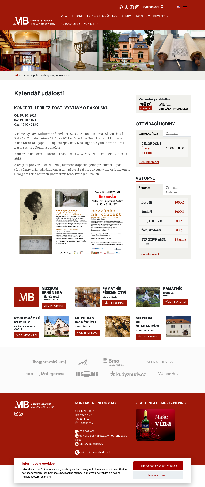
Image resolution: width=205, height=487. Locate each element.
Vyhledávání (153, 7)
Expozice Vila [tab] (148, 133)
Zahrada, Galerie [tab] (172, 190)
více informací (54, 306)
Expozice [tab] (145, 188)
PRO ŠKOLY (142, 16)
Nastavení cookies (158, 475)
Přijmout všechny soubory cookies (158, 465)
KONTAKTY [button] (91, 24)
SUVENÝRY (160, 16)
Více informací (149, 162)
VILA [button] (64, 16)
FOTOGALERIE (70, 24)
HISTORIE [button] (77, 16)
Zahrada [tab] (172, 133)
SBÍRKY (126, 16)
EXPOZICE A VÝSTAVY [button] (102, 16)
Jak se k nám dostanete (95, 452)
